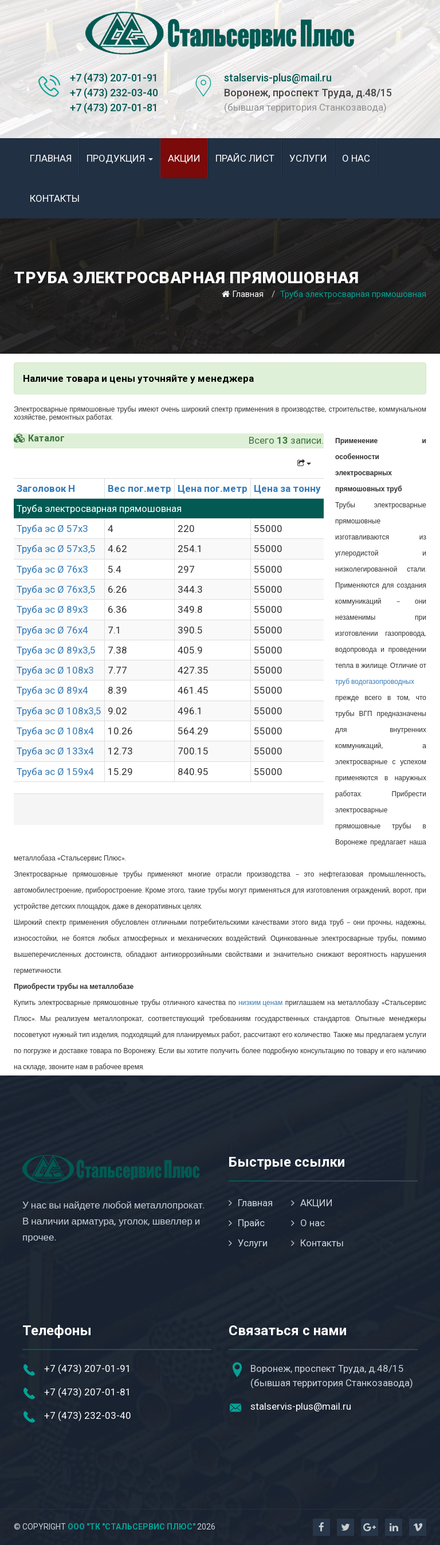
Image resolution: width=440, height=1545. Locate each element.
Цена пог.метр (212, 488)
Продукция (120, 158)
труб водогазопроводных (374, 682)
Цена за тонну (287, 488)
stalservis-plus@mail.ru (278, 78)
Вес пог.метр (139, 488)
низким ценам (260, 1003)
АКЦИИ (184, 158)
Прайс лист (244, 158)
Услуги (308, 158)
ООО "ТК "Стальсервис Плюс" (131, 1526)
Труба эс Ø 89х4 (52, 690)
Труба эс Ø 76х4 (52, 630)
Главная (51, 158)
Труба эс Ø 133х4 (55, 751)
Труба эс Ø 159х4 (55, 771)
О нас (356, 158)
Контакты (55, 198)
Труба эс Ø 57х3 (52, 528)
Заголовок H (46, 488)
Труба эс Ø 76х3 (52, 569)
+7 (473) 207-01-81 (114, 107)
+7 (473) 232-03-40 (114, 93)
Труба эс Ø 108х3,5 (59, 711)
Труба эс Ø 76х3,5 (56, 589)
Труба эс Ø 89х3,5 (56, 650)
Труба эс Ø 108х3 (55, 670)
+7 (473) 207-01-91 (114, 78)
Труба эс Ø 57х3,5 (56, 548)
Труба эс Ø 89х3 (52, 609)
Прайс (247, 1223)
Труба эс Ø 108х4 (55, 731)
